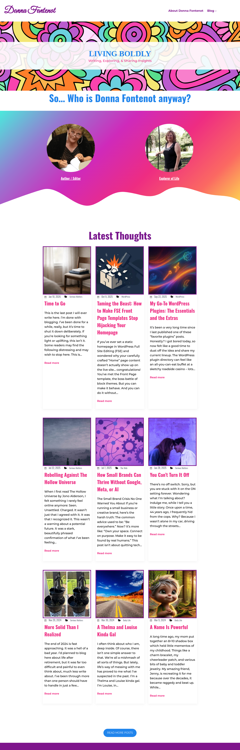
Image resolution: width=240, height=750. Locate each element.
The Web (129, 461)
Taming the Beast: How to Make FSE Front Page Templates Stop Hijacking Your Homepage (118, 321)
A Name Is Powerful (162, 621)
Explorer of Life (169, 178)
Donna (128, 736)
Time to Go (57, 307)
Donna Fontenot (35, 11)
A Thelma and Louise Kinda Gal (117, 621)
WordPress (131, 296)
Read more (50, 358)
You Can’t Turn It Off (169, 475)
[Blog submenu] (216, 11)
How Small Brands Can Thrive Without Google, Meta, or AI (119, 478)
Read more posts (120, 717)
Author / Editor (71, 178)
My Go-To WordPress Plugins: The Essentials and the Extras (172, 317)
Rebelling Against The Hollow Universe (65, 479)
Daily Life (132, 611)
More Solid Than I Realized (65, 625)
